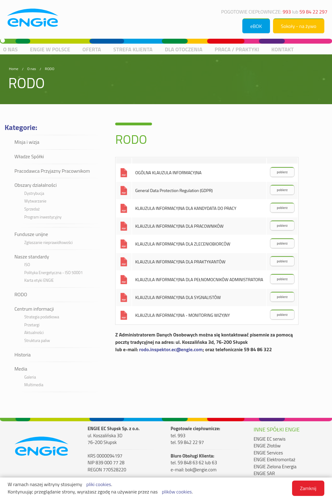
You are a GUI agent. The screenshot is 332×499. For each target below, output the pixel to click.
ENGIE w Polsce (50, 49)
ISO (27, 264)
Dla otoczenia (183, 49)
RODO (49, 69)
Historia (22, 354)
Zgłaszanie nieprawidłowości (48, 242)
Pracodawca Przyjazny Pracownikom (52, 171)
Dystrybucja (34, 193)
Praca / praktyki (237, 49)
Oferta (91, 49)
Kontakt (282, 49)
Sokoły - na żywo (298, 26)
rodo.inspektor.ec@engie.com (171, 349)
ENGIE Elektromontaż (274, 459)
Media (20, 368)
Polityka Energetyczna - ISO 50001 (53, 272)
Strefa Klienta (133, 49)
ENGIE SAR (264, 473)
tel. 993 (178, 435)
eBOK (256, 26)
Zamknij (308, 488)
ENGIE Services (268, 453)
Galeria (30, 377)
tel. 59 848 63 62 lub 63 (194, 462)
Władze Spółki (29, 156)
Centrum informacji (34, 308)
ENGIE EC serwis (270, 439)
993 (287, 11)
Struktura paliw (37, 340)
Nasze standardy (31, 256)
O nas (10, 49)
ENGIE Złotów (267, 445)
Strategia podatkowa (41, 317)
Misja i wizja (26, 142)
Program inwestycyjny (42, 217)
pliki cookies (98, 484)
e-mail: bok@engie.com (194, 469)
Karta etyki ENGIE (39, 280)
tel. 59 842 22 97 (187, 442)
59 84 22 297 (313, 11)
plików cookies (177, 491)
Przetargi (32, 325)
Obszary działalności (35, 185)
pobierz (282, 172)
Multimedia (33, 385)
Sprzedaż (32, 209)
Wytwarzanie (35, 201)
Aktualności (34, 332)
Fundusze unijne (31, 234)
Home (13, 69)
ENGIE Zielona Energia (275, 466)
